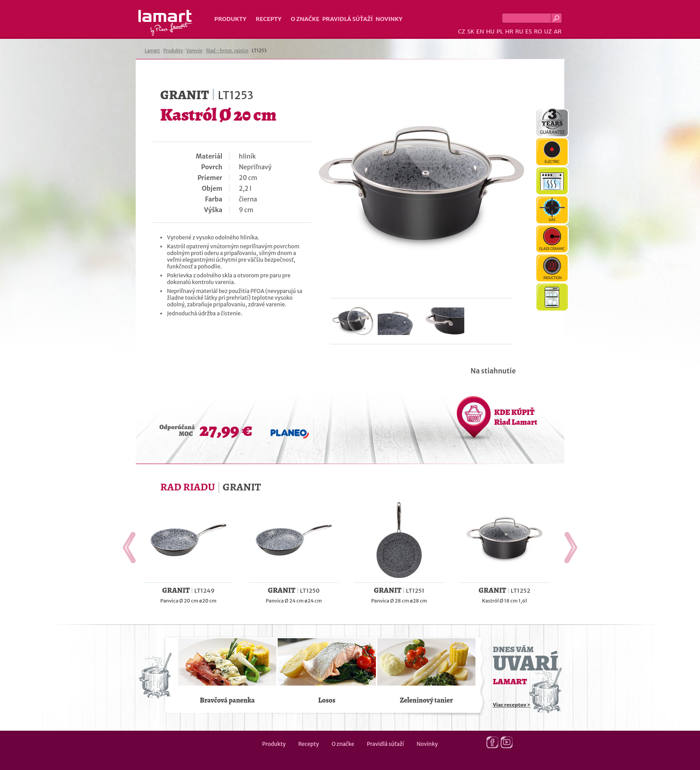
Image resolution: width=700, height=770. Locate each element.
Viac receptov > (511, 705)
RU (519, 31)
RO (538, 31)
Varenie (194, 51)
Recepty (268, 19)
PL (499, 31)
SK (470, 31)
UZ (548, 31)
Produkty (230, 19)
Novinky (388, 19)
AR (558, 31)
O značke (305, 19)
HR (509, 31)
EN (480, 31)
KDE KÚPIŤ (515, 417)
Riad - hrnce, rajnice (227, 51)
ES (528, 31)
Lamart (165, 23)
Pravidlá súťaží (347, 19)
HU (490, 31)
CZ (461, 31)
